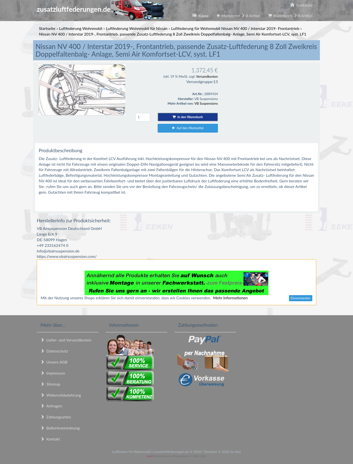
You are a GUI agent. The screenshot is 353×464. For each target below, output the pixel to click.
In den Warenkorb (188, 117)
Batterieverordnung (60, 428)
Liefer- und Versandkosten (65, 340)
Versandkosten (207, 76)
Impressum (52, 373)
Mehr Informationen (230, 297)
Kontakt (50, 439)
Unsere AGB (53, 362)
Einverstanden (301, 298)
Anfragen (51, 405)
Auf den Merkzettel (187, 128)
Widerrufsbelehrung (60, 395)
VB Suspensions (206, 103)
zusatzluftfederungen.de (100, 9)
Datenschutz (54, 351)
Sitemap (50, 384)
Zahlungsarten (55, 416)
